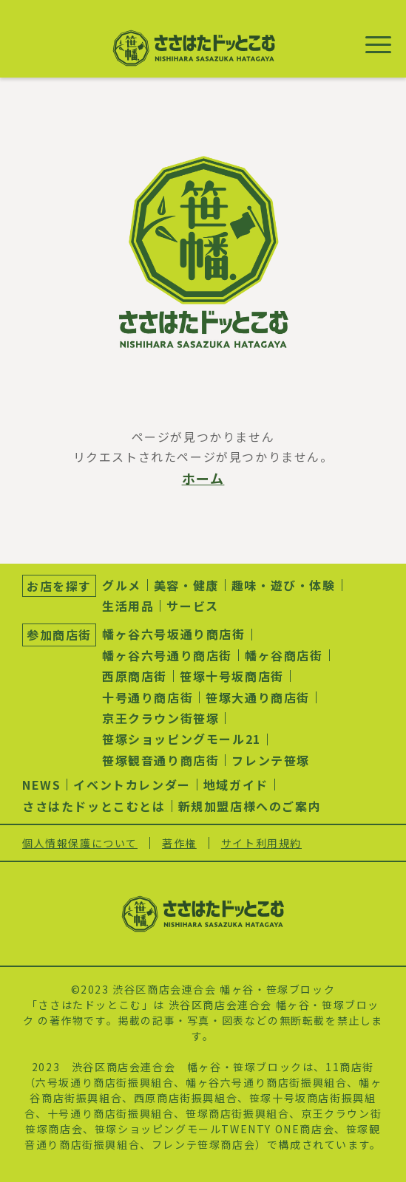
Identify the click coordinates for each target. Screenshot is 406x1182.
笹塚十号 (272, 1097)
